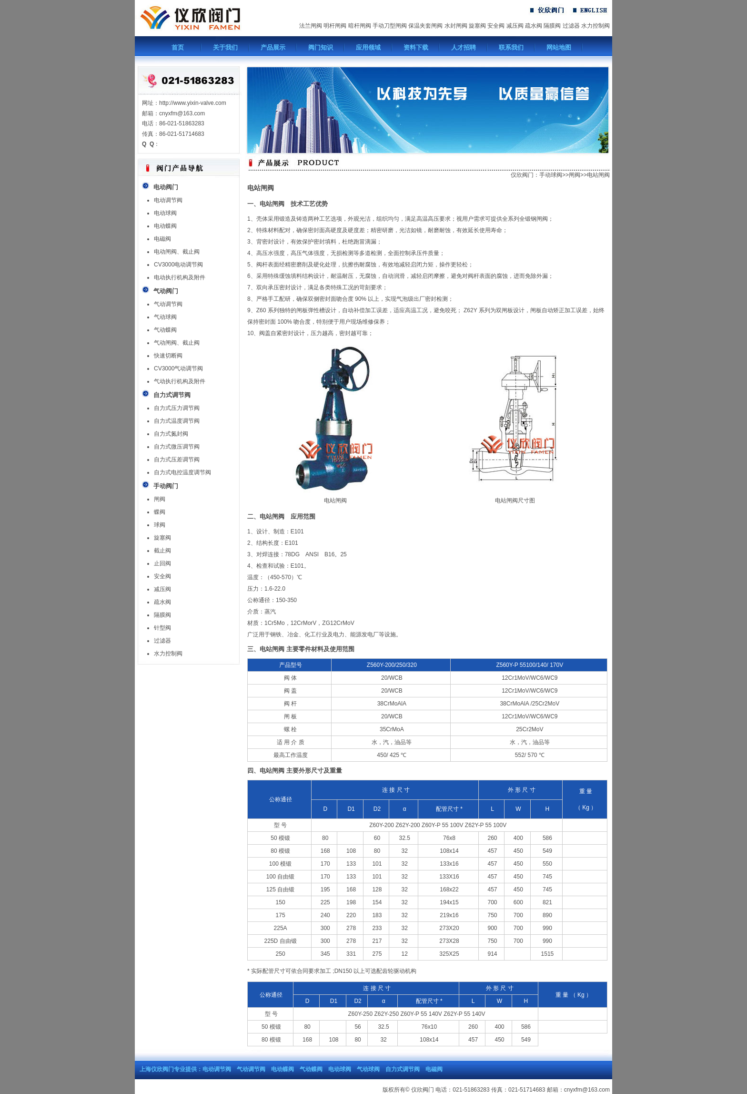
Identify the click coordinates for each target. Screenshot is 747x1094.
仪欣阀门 (522, 175)
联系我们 (511, 47)
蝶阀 (159, 512)
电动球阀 (165, 213)
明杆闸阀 (334, 25)
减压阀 (515, 25)
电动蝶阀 (165, 226)
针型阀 (162, 627)
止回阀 (162, 563)
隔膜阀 (552, 25)
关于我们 (225, 47)
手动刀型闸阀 (390, 25)
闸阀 (159, 499)
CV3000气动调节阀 (178, 368)
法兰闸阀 (310, 25)
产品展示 (273, 47)
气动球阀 (165, 317)
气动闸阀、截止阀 (177, 342)
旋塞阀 (477, 25)
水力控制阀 (595, 25)
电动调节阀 (168, 200)
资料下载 (416, 47)
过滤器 (571, 25)
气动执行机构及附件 (179, 381)
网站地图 (558, 47)
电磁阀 (162, 238)
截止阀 (162, 550)
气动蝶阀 (165, 330)
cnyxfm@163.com (587, 1089)
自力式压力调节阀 (177, 408)
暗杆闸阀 (359, 25)
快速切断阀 (168, 355)
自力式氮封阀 (171, 433)
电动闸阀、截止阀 (177, 251)
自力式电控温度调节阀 (182, 472)
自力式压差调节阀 (177, 459)
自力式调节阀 (402, 1069)
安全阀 (496, 25)
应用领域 (368, 47)
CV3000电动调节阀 (178, 264)
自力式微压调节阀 (177, 446)
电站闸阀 (598, 175)
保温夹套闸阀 (425, 25)
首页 (178, 47)
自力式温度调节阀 (177, 421)
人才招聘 (463, 47)
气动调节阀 (168, 304)
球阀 (159, 524)
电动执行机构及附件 (179, 277)
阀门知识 (320, 47)
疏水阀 (533, 25)
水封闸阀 (455, 25)
